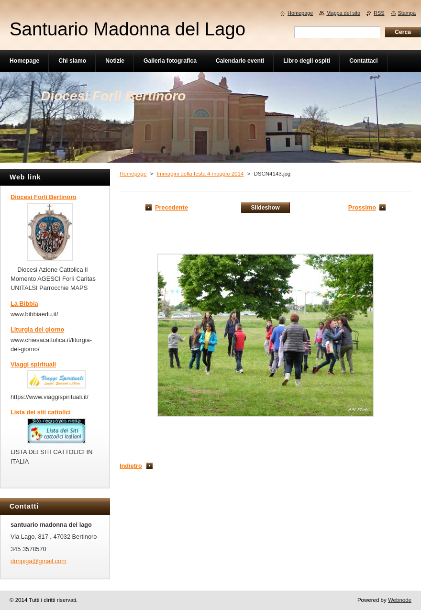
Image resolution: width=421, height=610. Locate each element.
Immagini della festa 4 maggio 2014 (200, 174)
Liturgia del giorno (37, 329)
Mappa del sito (343, 13)
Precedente (171, 207)
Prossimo (362, 207)
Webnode (399, 600)
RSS (379, 13)
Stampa (407, 13)
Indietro (131, 465)
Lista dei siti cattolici (41, 412)
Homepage (133, 174)
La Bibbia (24, 303)
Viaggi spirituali (33, 364)
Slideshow (265, 207)
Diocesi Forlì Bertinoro (44, 196)
